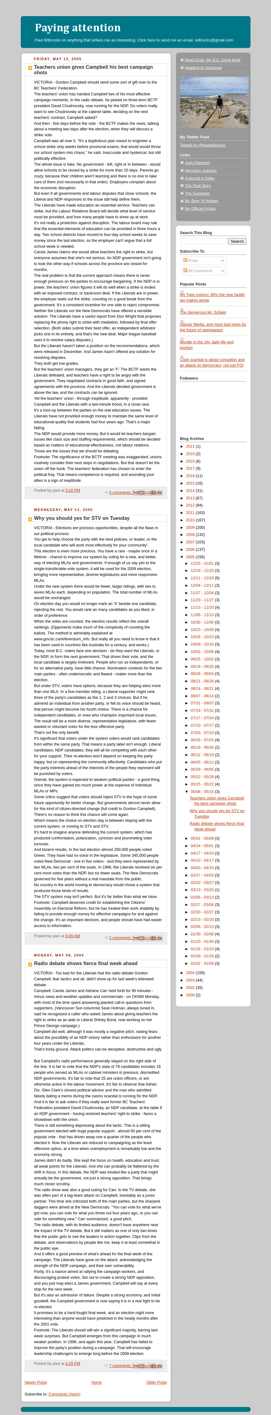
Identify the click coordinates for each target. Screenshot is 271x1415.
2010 (191, 520)
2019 (191, 454)
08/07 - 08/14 (203, 696)
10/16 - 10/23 (203, 637)
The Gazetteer (197, 193)
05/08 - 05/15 (203, 792)
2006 (191, 549)
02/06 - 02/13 (203, 927)
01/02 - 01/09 (203, 963)
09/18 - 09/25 (203, 666)
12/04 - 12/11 (203, 585)
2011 (191, 513)
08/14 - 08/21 (203, 688)
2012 (191, 505)
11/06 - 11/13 (203, 615)
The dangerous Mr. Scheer (203, 312)
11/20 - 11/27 (203, 600)
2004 (191, 973)
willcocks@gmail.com (214, 40)
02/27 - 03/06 (203, 905)
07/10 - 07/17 (203, 725)
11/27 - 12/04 (203, 593)
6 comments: (121, 492)
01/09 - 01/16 (203, 956)
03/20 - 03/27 (203, 883)
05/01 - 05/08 (203, 838)
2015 (191, 483)
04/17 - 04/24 (203, 853)
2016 (191, 476)
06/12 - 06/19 (203, 755)
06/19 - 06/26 (203, 747)
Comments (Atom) (64, 1394)
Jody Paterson (197, 163)
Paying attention (78, 28)
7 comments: (121, 1366)
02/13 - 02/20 (203, 919)
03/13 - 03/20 (203, 890)
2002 (191, 988)
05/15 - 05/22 (203, 784)
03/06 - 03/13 (203, 897)
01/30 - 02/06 (203, 934)
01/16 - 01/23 (203, 949)
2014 (191, 491)
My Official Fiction (200, 209)
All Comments (197, 271)
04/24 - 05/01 (203, 846)
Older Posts (157, 1382)
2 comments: (121, 938)
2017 (191, 468)
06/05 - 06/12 (203, 762)
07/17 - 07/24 (203, 718)
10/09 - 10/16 (203, 644)
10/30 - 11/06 (203, 622)
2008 (191, 535)
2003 (191, 980)
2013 (191, 498)
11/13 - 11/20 (203, 607)
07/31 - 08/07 (203, 703)
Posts (190, 261)
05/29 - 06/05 (203, 769)
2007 (191, 542)
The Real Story (198, 186)
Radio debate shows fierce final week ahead (86, 963)
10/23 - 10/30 (203, 630)
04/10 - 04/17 (203, 860)
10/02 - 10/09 (203, 652)
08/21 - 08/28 (203, 681)
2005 (191, 557)
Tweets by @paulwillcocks (203, 145)
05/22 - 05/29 (203, 777)
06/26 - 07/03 (203, 740)
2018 (191, 461)
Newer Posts (36, 1382)
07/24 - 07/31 (203, 710)
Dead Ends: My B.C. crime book (213, 60)
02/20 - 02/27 (203, 912)
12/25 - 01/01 (203, 563)
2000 (191, 995)
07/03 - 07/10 (203, 733)
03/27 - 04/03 (203, 875)
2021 (191, 446)
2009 (191, 527)
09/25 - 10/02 (203, 659)
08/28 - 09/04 (203, 674)
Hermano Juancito (201, 170)
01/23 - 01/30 (203, 941)
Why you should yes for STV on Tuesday (82, 518)
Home (96, 1382)
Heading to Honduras (203, 68)
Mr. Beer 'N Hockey (202, 201)
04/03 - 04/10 (203, 868)
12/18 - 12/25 (203, 570)
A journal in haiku (200, 178)
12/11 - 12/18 (203, 578)
